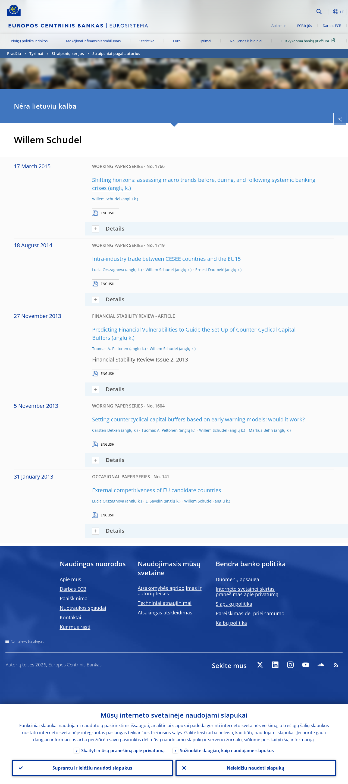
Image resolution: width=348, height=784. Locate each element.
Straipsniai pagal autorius (116, 53)
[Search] (287, 11)
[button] (328, 11)
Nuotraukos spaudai (83, 608)
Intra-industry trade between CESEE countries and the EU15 (166, 258)
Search (319, 11)
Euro (177, 40)
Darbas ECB (332, 25)
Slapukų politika (234, 604)
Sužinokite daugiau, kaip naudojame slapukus (227, 751)
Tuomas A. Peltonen (110, 348)
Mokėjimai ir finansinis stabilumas (93, 40)
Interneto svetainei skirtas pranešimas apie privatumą (247, 592)
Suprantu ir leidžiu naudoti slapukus (92, 768)
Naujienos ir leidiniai (246, 40)
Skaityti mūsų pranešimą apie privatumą (123, 751)
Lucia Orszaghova (108, 269)
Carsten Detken (106, 430)
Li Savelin (154, 501)
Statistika (146, 40)
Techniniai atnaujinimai (165, 603)
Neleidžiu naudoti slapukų (255, 768)
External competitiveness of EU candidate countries (156, 490)
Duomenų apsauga (237, 579)
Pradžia (14, 53)
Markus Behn (261, 430)
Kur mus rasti (75, 627)
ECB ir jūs (304, 25)
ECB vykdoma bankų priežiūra (309, 40)
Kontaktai (70, 617)
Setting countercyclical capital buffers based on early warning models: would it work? (198, 419)
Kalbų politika (231, 623)
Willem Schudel (106, 198)
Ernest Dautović (209, 269)
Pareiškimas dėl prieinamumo (250, 613)
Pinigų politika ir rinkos (29, 40)
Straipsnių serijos (68, 53)
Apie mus (278, 25)
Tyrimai (205, 40)
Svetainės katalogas (27, 641)
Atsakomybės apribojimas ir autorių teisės (170, 591)
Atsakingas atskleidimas (165, 612)
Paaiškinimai (74, 598)
